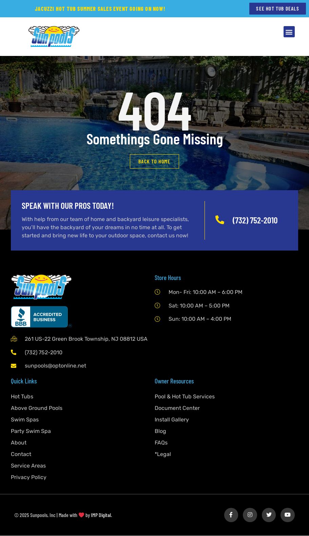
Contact (21, 454)
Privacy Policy (28, 477)
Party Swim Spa (31, 431)
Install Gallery (172, 420)
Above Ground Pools (36, 408)
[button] (289, 32)
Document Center (177, 408)
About (18, 443)
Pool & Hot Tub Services (185, 397)
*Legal (163, 454)
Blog (160, 431)
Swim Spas (25, 420)
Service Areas (28, 466)
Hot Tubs (22, 397)
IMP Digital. (101, 515)
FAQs (161, 443)
